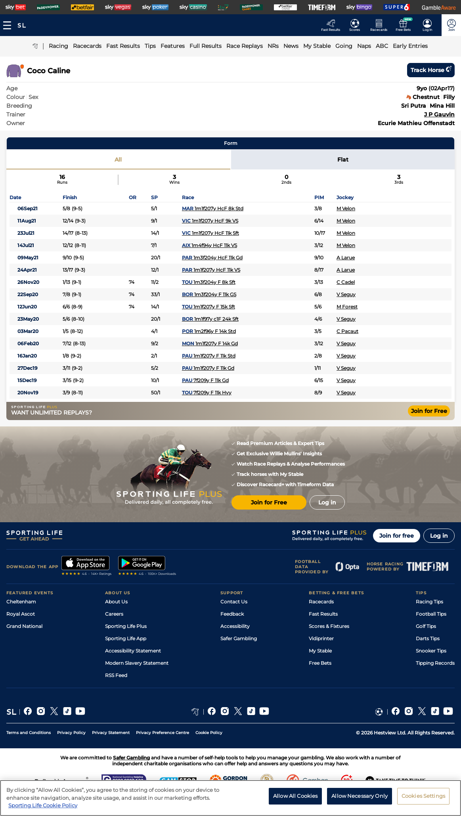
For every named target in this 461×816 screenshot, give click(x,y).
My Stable (320, 651)
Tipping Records (435, 663)
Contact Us (233, 602)
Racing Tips (429, 602)
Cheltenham (21, 602)
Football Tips (431, 614)
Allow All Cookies (295, 801)
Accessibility (235, 626)
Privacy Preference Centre (162, 732)
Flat (342, 159)
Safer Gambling (238, 638)
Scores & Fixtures (329, 626)
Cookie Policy (208, 732)
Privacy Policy (71, 732)
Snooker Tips (431, 651)
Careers (114, 614)
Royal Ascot (20, 614)
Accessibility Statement (133, 651)
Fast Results (323, 614)
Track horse (431, 70)
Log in (439, 535)
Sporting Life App (125, 638)
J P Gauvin (439, 114)
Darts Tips (428, 638)
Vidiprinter (321, 638)
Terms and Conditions (28, 732)
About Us (116, 602)
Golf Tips (426, 626)
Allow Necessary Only (359, 801)
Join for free (396, 535)
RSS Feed (116, 675)
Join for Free (429, 411)
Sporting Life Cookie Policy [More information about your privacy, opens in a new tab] (42, 810)
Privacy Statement (111, 732)
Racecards (321, 602)
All (118, 159)
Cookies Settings (423, 801)
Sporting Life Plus (126, 626)
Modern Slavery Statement (136, 663)
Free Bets (320, 663)
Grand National (24, 626)
